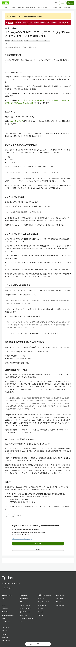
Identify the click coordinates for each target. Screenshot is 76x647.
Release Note (24, 599)
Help (3, 618)
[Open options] (45, 644)
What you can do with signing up (22, 539)
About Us (4, 631)
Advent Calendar (25, 609)
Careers (4, 634)
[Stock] (13, 516)
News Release (6, 641)
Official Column (44, 7)
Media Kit (5, 612)
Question (12, 7)
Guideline (5, 609)
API (21, 622)
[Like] (7, 516)
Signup (70, 3)
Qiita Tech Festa (25, 612)
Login (62, 3)
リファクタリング (16, 41)
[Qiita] (5, 2)
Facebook (41, 609)
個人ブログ (19, 121)
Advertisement (6, 622)
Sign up (38, 543)
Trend (5, 7)
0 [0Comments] (19, 515)
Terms (4, 602)
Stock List (21, 7)
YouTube (41, 612)
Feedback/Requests (8, 615)
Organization (57, 7)
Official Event (30, 7)
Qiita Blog (5, 637)
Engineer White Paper (27, 618)
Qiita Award (23, 615)
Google (7, 41)
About (3, 599)
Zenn (11, 121)
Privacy (4, 605)
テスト (26, 41)
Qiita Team (59, 599)
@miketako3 (11, 28)
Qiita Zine (59, 602)
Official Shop (60, 605)
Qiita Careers (69, 7)
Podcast (40, 615)
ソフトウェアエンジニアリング (39, 41)
